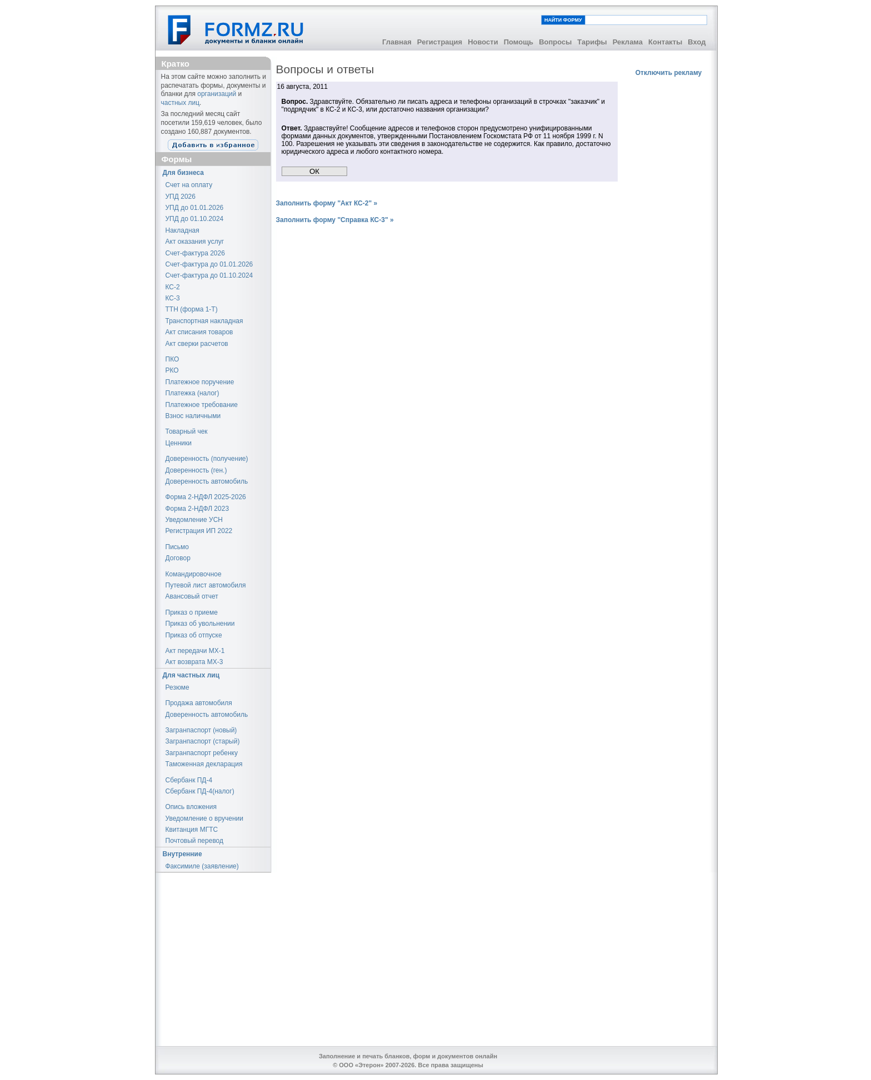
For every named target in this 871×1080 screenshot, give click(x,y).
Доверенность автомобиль (207, 481)
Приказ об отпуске (194, 635)
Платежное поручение (200, 382)
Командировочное (194, 574)
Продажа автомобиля (199, 703)
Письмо (177, 547)
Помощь (518, 42)
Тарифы (592, 42)
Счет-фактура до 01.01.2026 (209, 264)
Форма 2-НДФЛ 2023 (197, 509)
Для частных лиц (191, 675)
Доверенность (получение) (207, 459)
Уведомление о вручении (204, 818)
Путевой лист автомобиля (206, 585)
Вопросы (555, 42)
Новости (483, 42)
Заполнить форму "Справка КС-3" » (335, 220)
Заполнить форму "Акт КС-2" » (327, 203)
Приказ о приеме (192, 612)
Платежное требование (202, 405)
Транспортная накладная (204, 321)
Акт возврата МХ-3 (194, 662)
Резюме (177, 687)
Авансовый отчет (192, 596)
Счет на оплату (189, 185)
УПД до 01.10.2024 (195, 219)
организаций (216, 94)
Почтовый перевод (195, 841)
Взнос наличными (193, 416)
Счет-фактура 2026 (195, 253)
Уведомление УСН (194, 520)
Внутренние (182, 854)
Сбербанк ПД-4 (189, 780)
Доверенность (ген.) (196, 470)
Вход (696, 42)
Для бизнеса (183, 173)
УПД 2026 (181, 196)
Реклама (628, 42)
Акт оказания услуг (195, 241)
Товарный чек (187, 431)
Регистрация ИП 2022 (199, 531)
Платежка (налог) (192, 393)
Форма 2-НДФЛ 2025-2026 (206, 497)
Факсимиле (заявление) (202, 866)
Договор (178, 558)
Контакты (665, 42)
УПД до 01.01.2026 (195, 208)
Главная (397, 42)
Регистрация (439, 42)
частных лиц (180, 103)
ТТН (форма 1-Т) (192, 309)
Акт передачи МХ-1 (195, 651)
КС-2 (173, 287)
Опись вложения (191, 807)
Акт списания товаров (199, 332)
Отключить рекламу (668, 73)
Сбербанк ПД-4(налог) (200, 791)
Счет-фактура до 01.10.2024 (209, 275)
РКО (172, 370)
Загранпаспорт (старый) (203, 741)
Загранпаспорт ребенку (202, 753)
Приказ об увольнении (200, 623)
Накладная (182, 230)
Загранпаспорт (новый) (201, 730)
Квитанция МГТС (192, 829)
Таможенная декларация (204, 764)
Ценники (179, 443)
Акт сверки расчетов (197, 344)
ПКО (172, 359)
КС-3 (173, 298)
